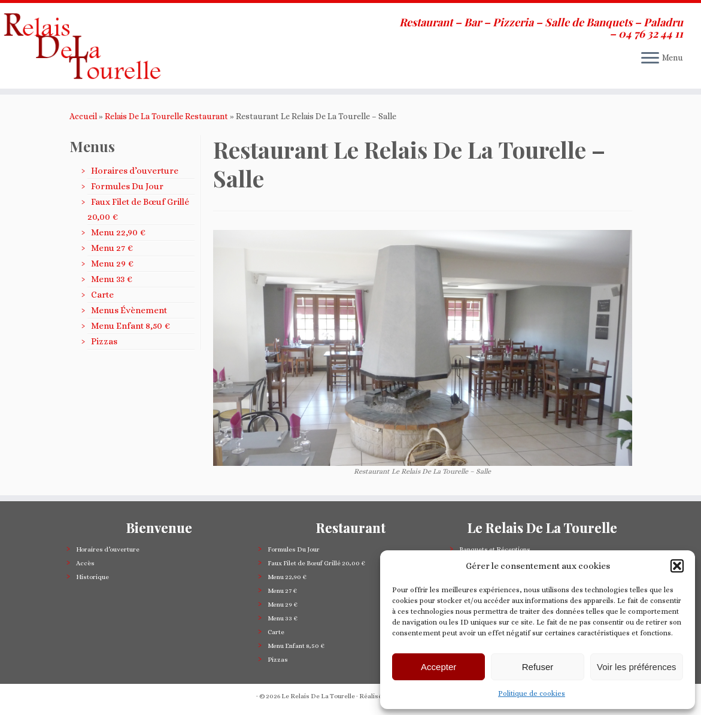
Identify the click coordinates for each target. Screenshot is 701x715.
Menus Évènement (129, 310)
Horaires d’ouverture (134, 170)
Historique (92, 577)
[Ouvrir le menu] (650, 59)
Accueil (83, 116)
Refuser (538, 667)
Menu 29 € (112, 263)
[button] (677, 566)
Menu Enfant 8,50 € (130, 325)
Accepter (438, 667)
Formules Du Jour (127, 186)
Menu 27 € (112, 248)
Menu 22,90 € (118, 232)
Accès (85, 563)
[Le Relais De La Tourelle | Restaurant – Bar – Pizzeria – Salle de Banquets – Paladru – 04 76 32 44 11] (82, 46)
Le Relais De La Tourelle (318, 696)
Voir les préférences (636, 667)
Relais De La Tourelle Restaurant (166, 116)
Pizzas (104, 341)
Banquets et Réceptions (494, 549)
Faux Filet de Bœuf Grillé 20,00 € (316, 563)
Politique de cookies (531, 693)
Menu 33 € (111, 279)
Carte (102, 294)
